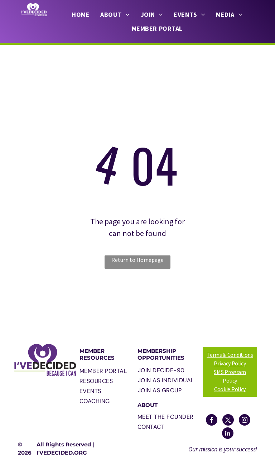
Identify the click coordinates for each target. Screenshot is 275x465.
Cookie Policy (230, 389)
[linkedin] (227, 434)
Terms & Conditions (230, 354)
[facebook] (211, 420)
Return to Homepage (137, 259)
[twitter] (228, 420)
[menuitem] (80, 14)
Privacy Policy (230, 363)
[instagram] (244, 420)
